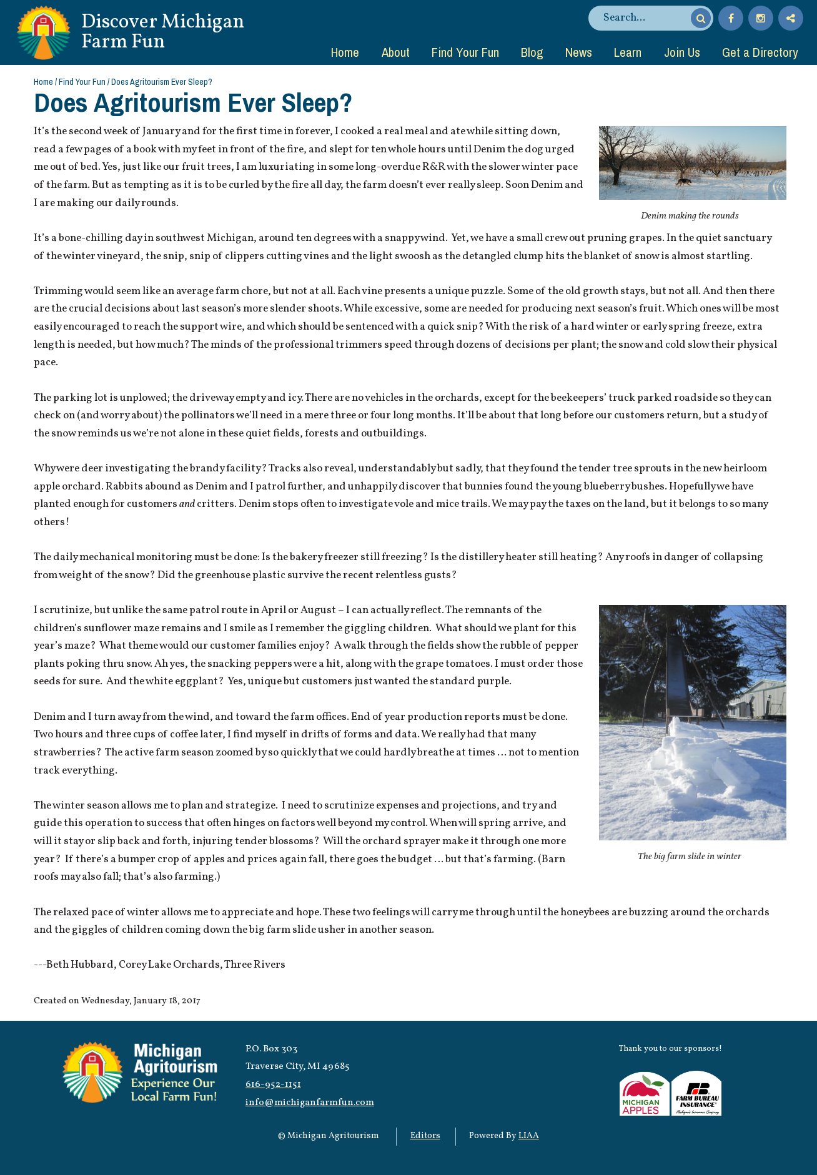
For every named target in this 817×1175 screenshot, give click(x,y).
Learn (627, 52)
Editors (425, 1136)
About (396, 52)
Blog (532, 52)
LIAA (528, 1136)
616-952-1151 (273, 1084)
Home (345, 52)
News (578, 52)
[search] (645, 18)
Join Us (682, 52)
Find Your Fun (465, 52)
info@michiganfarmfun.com (309, 1102)
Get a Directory (760, 52)
